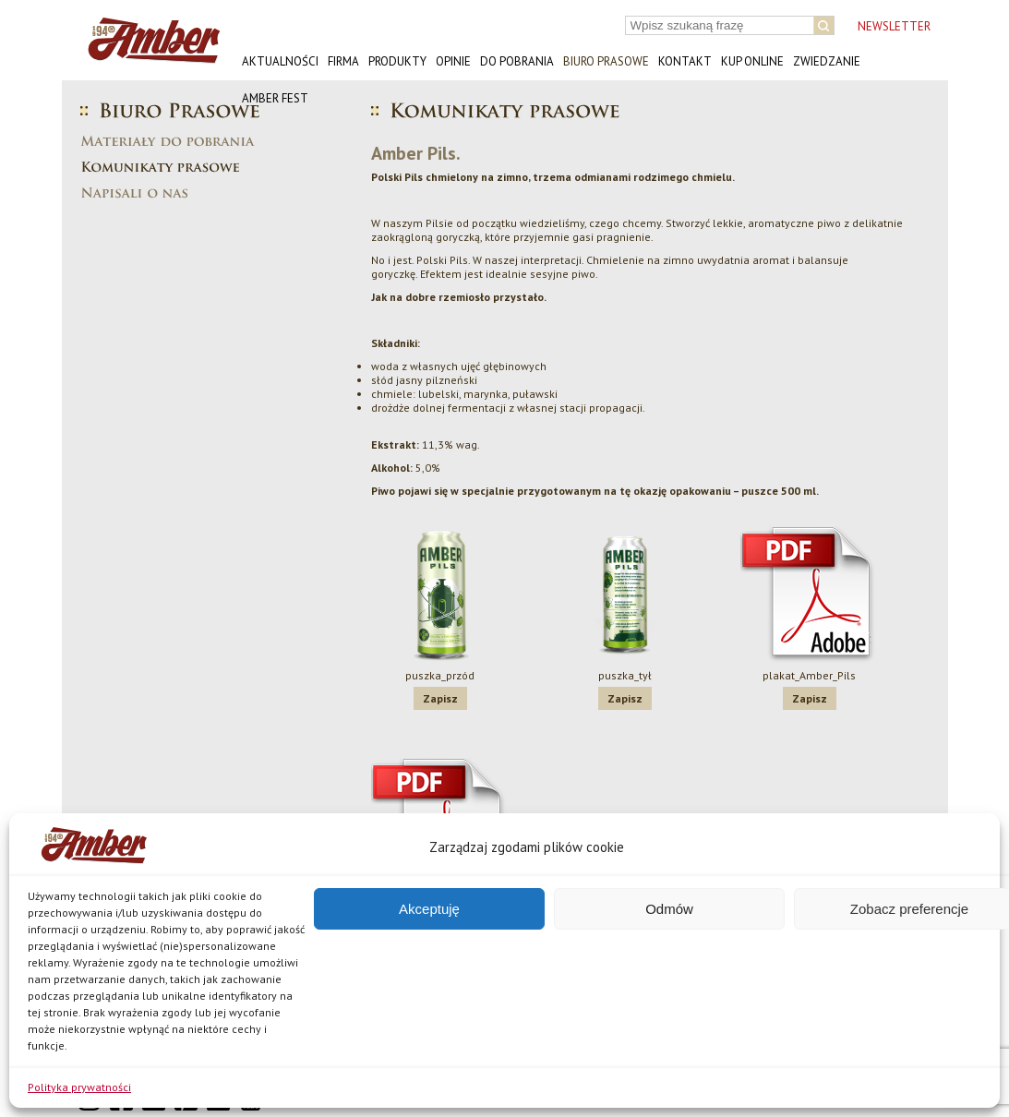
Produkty (397, 61)
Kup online (752, 61)
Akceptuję (429, 909)
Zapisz (440, 698)
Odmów (669, 909)
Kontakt (685, 61)
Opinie (453, 61)
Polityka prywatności (79, 1087)
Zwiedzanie (826, 61)
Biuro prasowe (606, 61)
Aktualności (280, 61)
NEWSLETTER (894, 26)
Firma (343, 61)
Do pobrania (517, 61)
